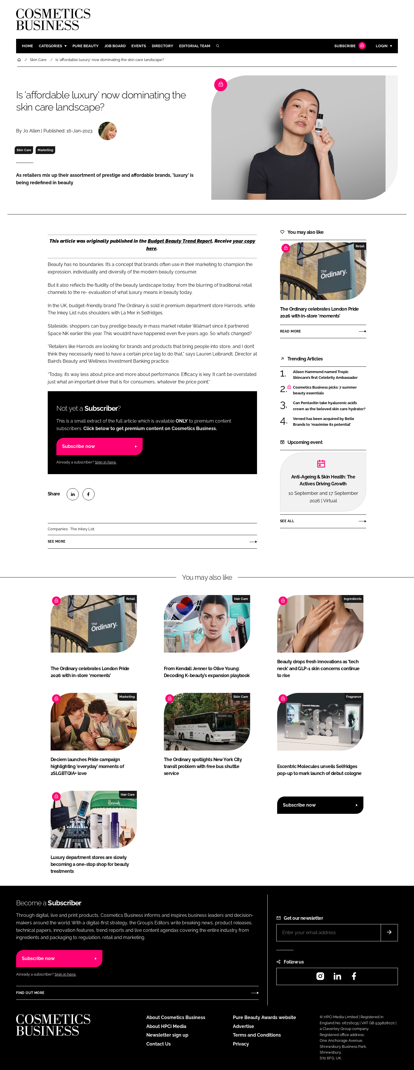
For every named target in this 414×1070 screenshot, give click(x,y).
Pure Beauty (85, 46)
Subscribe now (78, 446)
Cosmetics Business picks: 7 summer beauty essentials (325, 390)
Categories (50, 46)
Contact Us (158, 1044)
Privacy (241, 1044)
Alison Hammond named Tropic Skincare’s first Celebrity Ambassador (325, 375)
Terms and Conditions (257, 1035)
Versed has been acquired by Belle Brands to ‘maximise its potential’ (323, 422)
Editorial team (194, 46)
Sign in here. (105, 462)
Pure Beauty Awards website (264, 1017)
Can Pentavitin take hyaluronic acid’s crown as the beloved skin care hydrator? (329, 406)
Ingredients (352, 598)
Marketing (45, 150)
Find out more (30, 993)
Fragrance (353, 696)
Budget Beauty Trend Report (180, 241)
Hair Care (241, 598)
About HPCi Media (166, 1026)
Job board (115, 46)
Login (382, 46)
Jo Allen (31, 131)
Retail (360, 246)
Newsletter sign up (167, 1035)
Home (27, 46)
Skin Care (24, 150)
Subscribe (349, 46)
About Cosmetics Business (175, 1017)
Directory (162, 46)
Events (138, 46)
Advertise (243, 1026)
